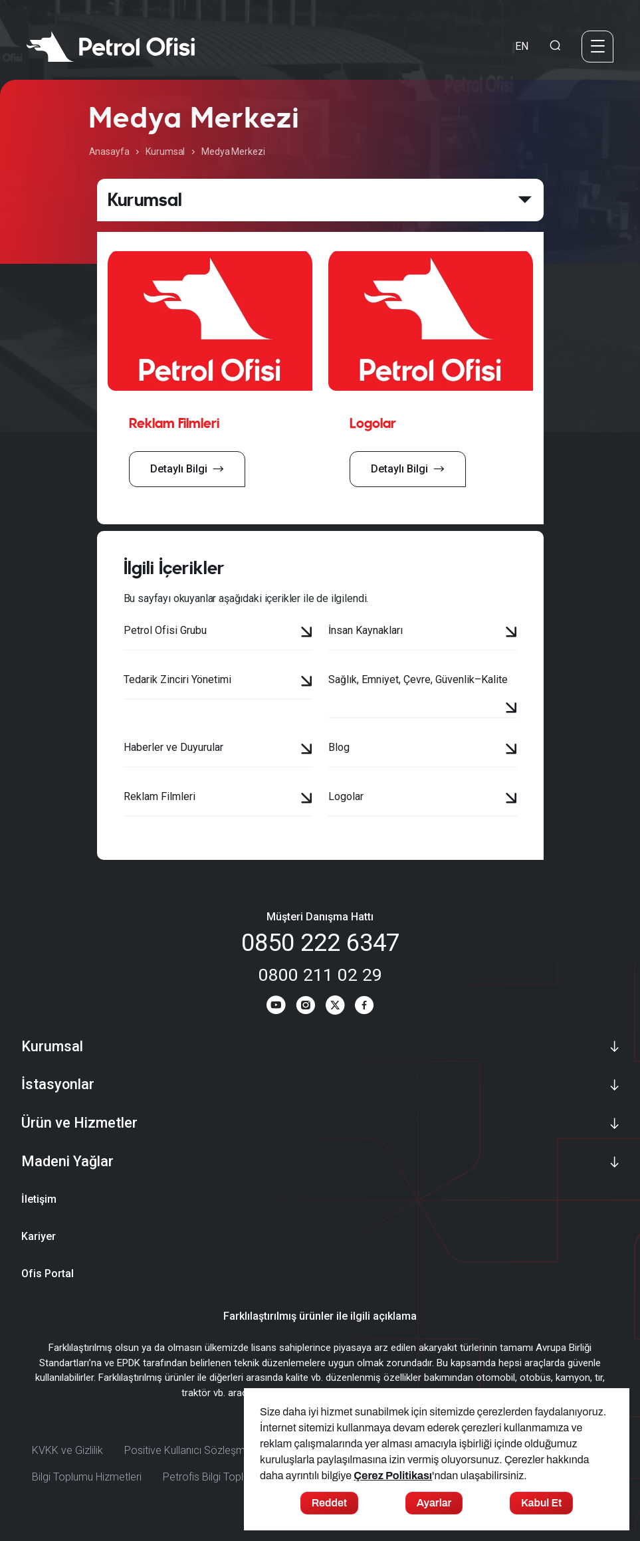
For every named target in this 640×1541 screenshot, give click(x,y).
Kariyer (38, 1244)
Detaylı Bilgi (187, 468)
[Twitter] (337, 1011)
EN (521, 46)
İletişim (38, 1207)
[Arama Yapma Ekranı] (555, 46)
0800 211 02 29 (320, 974)
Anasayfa (109, 151)
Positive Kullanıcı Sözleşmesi (191, 1458)
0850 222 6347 (320, 942)
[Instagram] (302, 1011)
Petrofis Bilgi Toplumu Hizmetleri (237, 1485)
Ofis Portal (47, 1281)
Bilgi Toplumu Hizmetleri (87, 1485)
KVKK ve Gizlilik (67, 1458)
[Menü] (597, 46)
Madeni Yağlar (67, 1169)
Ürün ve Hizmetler (79, 1130)
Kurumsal (165, 151)
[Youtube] (268, 1011)
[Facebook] (372, 1011)
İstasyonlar (57, 1092)
